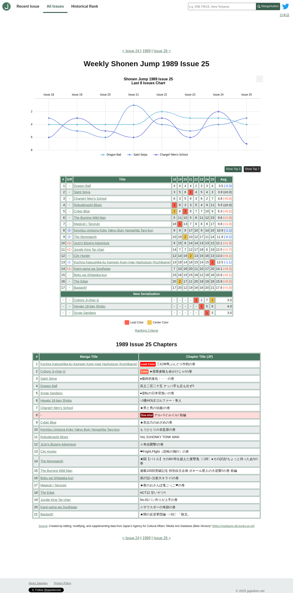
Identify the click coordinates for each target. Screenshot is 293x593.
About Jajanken (38, 583)
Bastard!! (80, 287)
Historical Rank (84, 6)
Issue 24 (133, 51)
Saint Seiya (82, 192)
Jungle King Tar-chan (89, 249)
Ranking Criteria (146, 330)
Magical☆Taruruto (87, 224)
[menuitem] (259, 78)
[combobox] (222, 6)
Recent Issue (28, 6)
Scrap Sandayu (85, 313)
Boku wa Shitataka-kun (90, 275)
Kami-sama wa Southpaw (92, 269)
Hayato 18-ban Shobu (89, 306)
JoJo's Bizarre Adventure (91, 243)
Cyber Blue (82, 211)
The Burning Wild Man (90, 218)
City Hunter (82, 256)
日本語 (284, 15)
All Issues (55, 6)
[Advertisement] (146, 31)
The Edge (81, 281)
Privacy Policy (62, 583)
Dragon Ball (82, 186)
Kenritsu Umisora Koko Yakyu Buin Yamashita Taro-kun (113, 230)
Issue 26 (160, 51)
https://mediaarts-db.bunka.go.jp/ (233, 526)
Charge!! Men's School (90, 198)
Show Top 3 (233, 169)
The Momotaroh (85, 237)
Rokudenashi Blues (88, 205)
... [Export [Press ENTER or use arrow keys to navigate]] (259, 78)
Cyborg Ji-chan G (86, 300)
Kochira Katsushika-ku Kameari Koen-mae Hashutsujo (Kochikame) (122, 262)
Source (43, 526)
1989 (146, 51)
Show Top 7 (252, 169)
